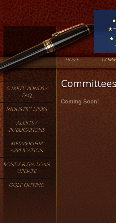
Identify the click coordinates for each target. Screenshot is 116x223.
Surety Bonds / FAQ (26, 92)
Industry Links (26, 109)
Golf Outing (26, 185)
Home (72, 60)
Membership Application (26, 147)
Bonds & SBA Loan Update (26, 168)
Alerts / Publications (27, 126)
